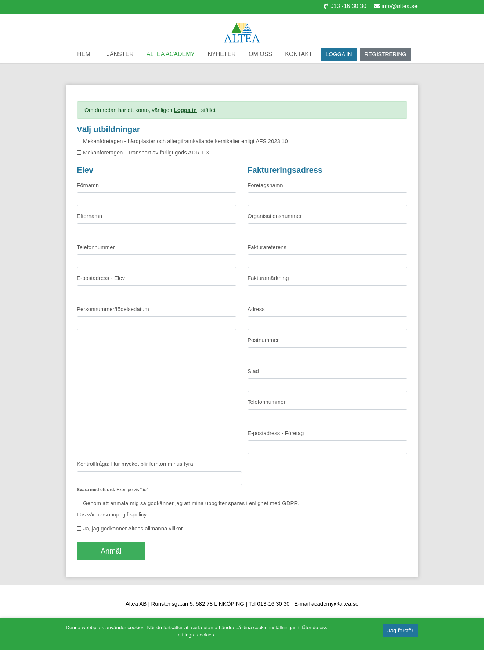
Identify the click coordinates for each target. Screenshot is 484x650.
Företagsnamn (265, 185)
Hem (83, 54)
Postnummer (263, 340)
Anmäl (111, 551)
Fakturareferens (267, 247)
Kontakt (298, 54)
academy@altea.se (335, 603)
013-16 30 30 (273, 603)
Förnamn (88, 185)
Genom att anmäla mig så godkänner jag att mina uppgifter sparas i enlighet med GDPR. (191, 503)
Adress (256, 309)
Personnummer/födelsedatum (113, 309)
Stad (253, 371)
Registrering (386, 54)
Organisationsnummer (275, 216)
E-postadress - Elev (101, 278)
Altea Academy (171, 54)
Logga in (339, 54)
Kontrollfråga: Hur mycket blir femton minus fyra (135, 464)
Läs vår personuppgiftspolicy (112, 514)
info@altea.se (396, 6)
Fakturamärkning (268, 278)
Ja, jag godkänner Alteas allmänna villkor (133, 528)
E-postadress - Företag (276, 433)
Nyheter (221, 54)
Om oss (260, 54)
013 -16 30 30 (345, 6)
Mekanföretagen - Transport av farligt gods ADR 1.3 (146, 152)
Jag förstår (400, 630)
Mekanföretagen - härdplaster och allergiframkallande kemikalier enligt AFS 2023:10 (185, 141)
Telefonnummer (96, 247)
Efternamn (89, 216)
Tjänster (118, 54)
